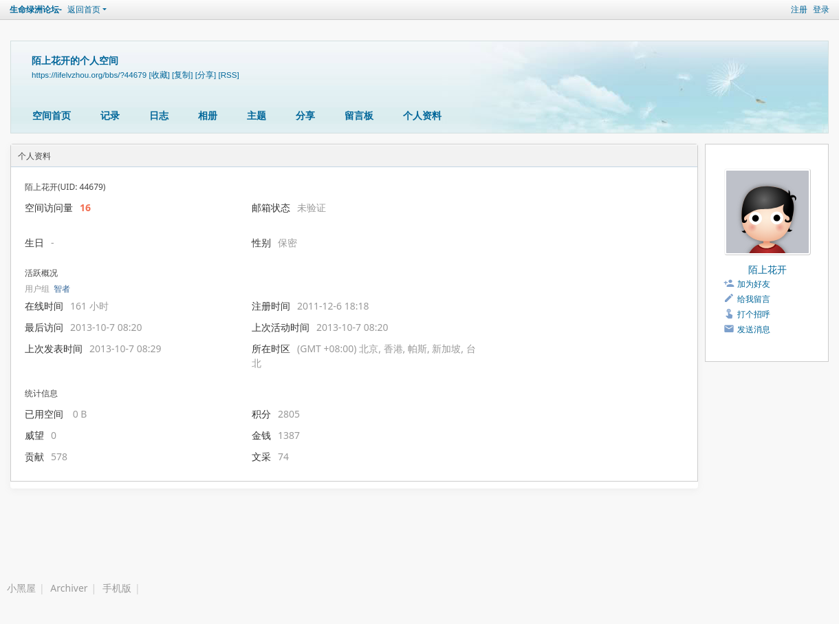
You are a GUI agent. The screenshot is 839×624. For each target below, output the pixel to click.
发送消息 (753, 329)
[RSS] (228, 74)
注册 (799, 9)
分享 (305, 115)
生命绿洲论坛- (36, 9)
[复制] (182, 74)
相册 (207, 115)
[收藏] (159, 74)
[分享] (205, 74)
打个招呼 (753, 314)
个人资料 (422, 115)
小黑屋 (21, 587)
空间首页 (51, 115)
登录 (821, 9)
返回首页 (83, 9)
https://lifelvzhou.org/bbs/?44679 (89, 74)
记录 (110, 115)
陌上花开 (767, 269)
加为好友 (753, 284)
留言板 (359, 115)
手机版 (116, 587)
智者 (62, 288)
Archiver (68, 587)
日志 (158, 115)
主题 (256, 115)
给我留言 (753, 299)
